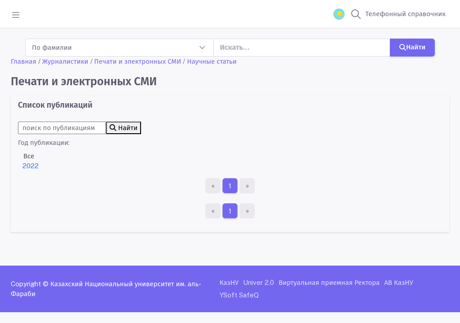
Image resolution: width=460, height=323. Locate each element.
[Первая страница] (213, 185)
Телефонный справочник (405, 13)
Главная (23, 61)
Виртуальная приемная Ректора (329, 282)
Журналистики (65, 61)
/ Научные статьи (210, 61)
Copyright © (30, 284)
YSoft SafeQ (239, 295)
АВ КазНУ (398, 282)
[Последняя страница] (247, 185)
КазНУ (229, 282)
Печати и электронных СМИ (137, 61)
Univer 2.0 (258, 282)
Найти (412, 47)
